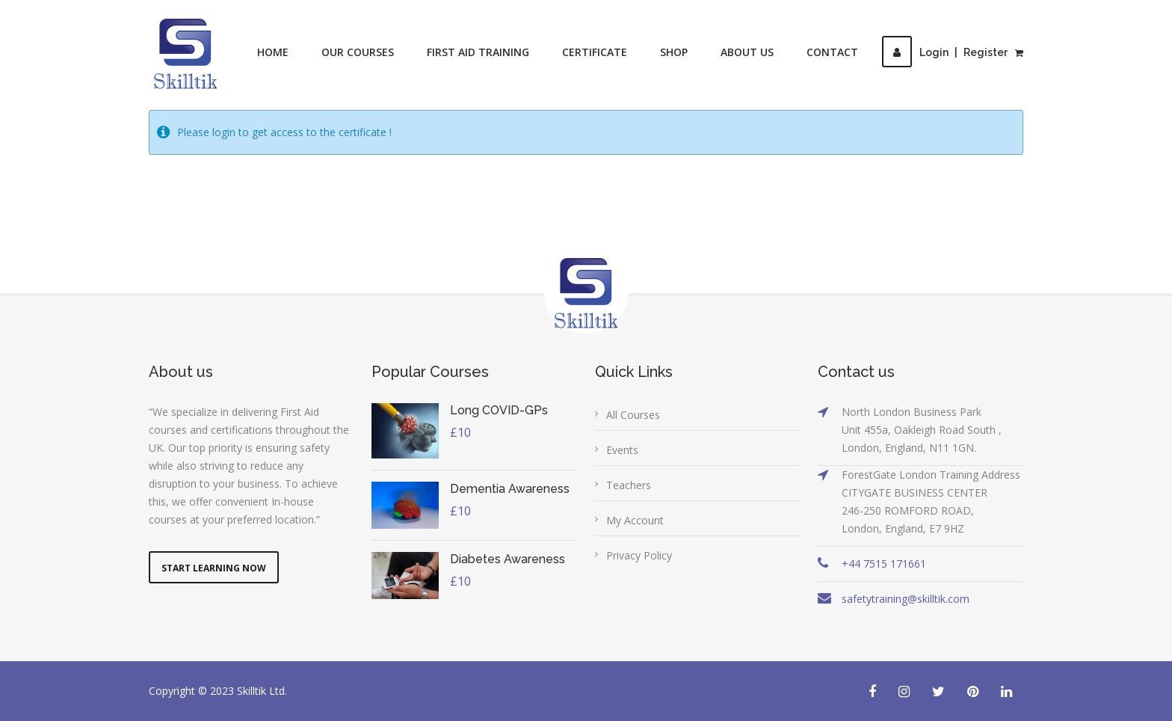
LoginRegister (945, 52)
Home (273, 52)
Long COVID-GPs (499, 410)
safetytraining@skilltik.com (905, 599)
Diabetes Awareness (507, 559)
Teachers (628, 485)
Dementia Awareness (510, 489)
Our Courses (357, 52)
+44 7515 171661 (884, 563)
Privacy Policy (639, 555)
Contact (832, 52)
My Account (635, 520)
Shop (674, 52)
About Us (747, 52)
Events (622, 450)
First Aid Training (478, 52)
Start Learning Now (213, 568)
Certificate (594, 52)
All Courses (633, 415)
